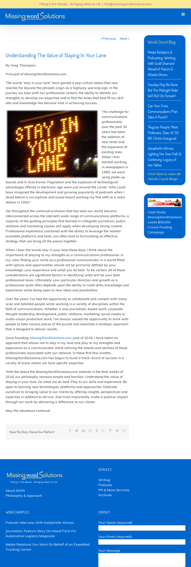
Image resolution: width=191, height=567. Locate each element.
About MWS (15, 490)
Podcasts (105, 485)
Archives (105, 495)
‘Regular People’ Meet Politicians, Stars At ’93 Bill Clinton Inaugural (163, 133)
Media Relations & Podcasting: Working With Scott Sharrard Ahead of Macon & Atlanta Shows (162, 63)
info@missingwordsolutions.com (128, 4)
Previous (109, 38)
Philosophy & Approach (24, 495)
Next (123, 38)
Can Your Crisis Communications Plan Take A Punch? (163, 111)
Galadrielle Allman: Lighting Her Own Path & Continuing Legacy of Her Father (164, 156)
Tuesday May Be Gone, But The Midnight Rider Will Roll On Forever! (163, 90)
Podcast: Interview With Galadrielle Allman (40, 522)
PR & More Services (113, 490)
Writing (104, 480)
